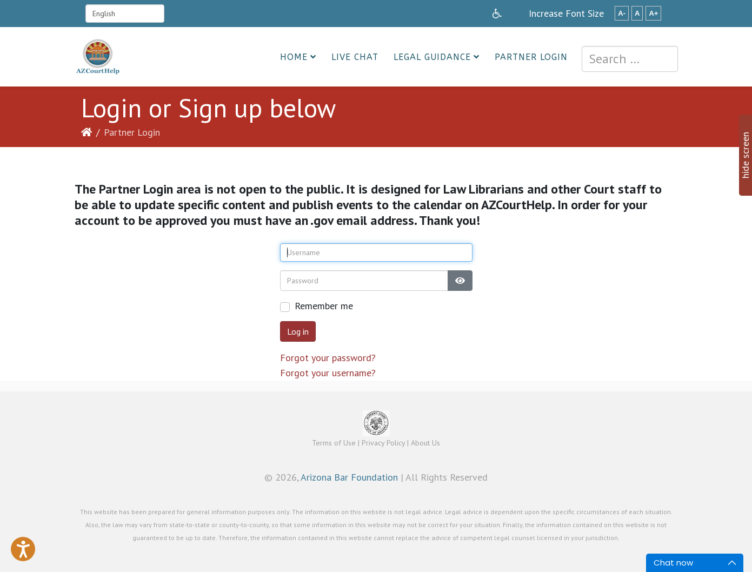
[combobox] (630, 59)
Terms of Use (334, 443)
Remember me (324, 306)
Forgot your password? (328, 357)
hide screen (745, 155)
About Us (425, 443)
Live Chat (354, 57)
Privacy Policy (383, 443)
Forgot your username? (328, 373)
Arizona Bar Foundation (349, 477)
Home (294, 57)
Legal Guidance (432, 57)
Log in (298, 331)
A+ (653, 13)
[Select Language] (124, 13)
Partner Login (531, 57)
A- (621, 13)
